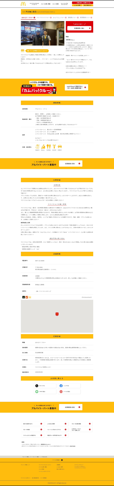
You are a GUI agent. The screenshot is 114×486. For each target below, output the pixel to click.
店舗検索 (58, 464)
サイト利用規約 (43, 477)
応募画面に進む (79, 28)
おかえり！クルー (27, 17)
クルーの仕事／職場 (45, 3)
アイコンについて (87, 297)
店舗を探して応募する (82, 2)
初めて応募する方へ (88, 5)
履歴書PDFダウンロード (46, 444)
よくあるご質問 (77, 5)
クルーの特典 (55, 3)
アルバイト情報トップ (25, 464)
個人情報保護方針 (35, 477)
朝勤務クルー (72, 17)
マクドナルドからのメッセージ (34, 4)
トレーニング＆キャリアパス (64, 4)
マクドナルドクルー (43, 17)
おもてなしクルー (59, 17)
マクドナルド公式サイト (26, 477)
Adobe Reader (72, 446)
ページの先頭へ (56, 460)
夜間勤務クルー (85, 17)
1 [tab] (42, 47)
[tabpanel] (42, 33)
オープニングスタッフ (79, 464)
